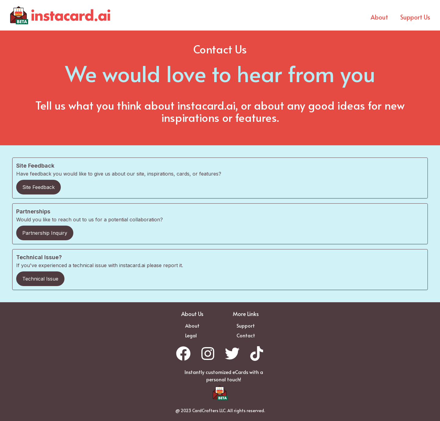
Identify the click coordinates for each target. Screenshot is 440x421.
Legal (191, 335)
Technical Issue (40, 279)
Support (246, 325)
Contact (246, 335)
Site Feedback (38, 187)
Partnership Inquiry (44, 233)
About (379, 17)
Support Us (415, 17)
